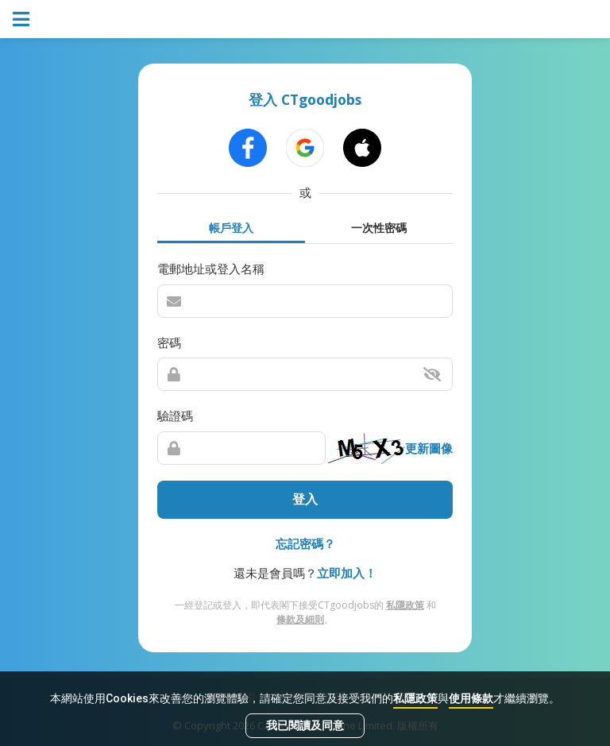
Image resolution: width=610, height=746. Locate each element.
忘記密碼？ (305, 543)
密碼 (169, 342)
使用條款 (471, 698)
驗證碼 (175, 415)
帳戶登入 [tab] (231, 227)
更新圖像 (429, 448)
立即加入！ (346, 573)
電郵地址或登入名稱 (210, 268)
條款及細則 (300, 619)
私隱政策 (415, 698)
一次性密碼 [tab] (379, 227)
